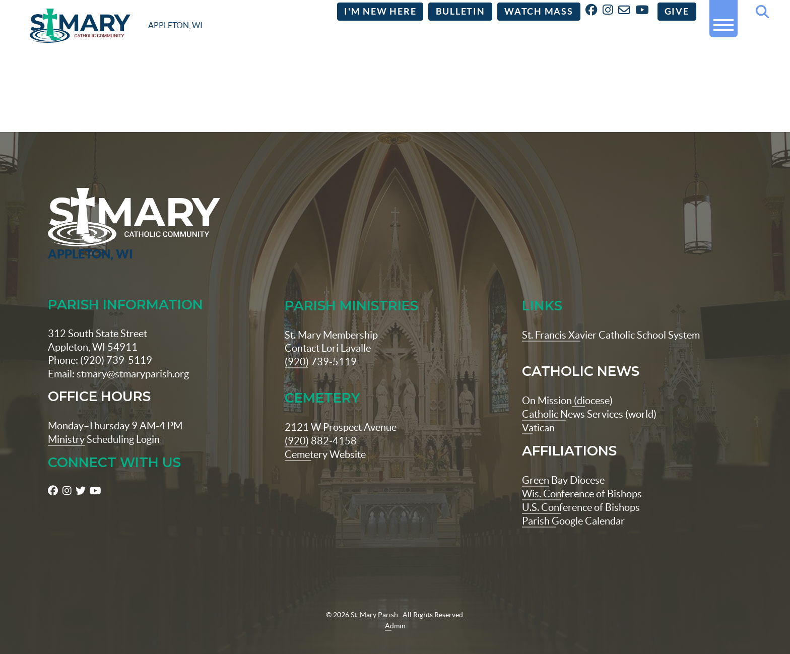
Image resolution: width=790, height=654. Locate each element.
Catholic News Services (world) (589, 398)
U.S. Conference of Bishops (580, 490)
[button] (723, 21)
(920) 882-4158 (321, 424)
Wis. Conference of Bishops (582, 477)
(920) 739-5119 (321, 346)
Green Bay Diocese (563, 463)
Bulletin (460, 12)
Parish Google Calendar (573, 503)
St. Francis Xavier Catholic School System (611, 319)
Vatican (538, 411)
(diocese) (592, 384)
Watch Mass (538, 12)
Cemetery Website (325, 438)
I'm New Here (380, 12)
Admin (395, 608)
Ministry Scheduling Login (104, 423)
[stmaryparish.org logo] (116, 26)
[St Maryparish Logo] (110, 209)
